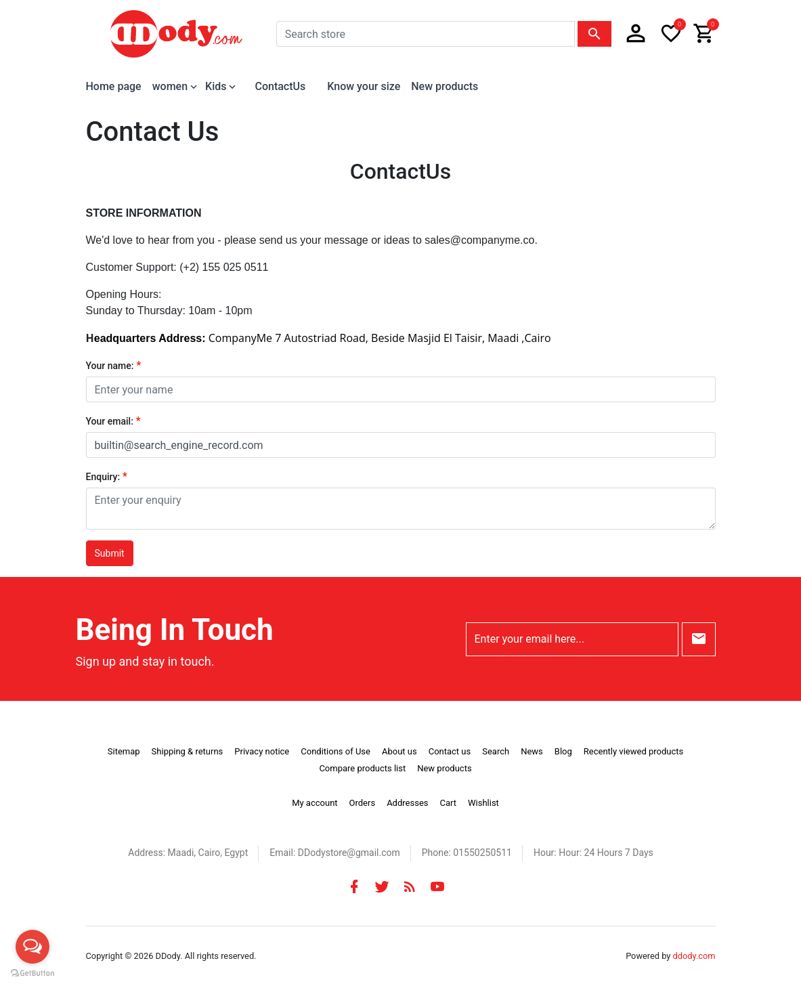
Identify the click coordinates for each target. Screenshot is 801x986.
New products (444, 86)
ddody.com (694, 956)
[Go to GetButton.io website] (32, 972)
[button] (635, 34)
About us (399, 751)
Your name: (110, 365)
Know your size (363, 86)
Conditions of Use (335, 751)
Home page (114, 86)
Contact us (450, 751)
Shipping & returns (187, 751)
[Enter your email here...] (572, 639)
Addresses (407, 803)
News (532, 751)
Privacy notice (261, 751)
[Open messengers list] (32, 947)
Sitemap (124, 751)
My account (314, 803)
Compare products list (362, 768)
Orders (362, 803)
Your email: (109, 421)
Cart (447, 803)
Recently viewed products (633, 751)
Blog (563, 751)
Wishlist (483, 803)
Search (495, 751)
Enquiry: (103, 476)
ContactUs (280, 86)
